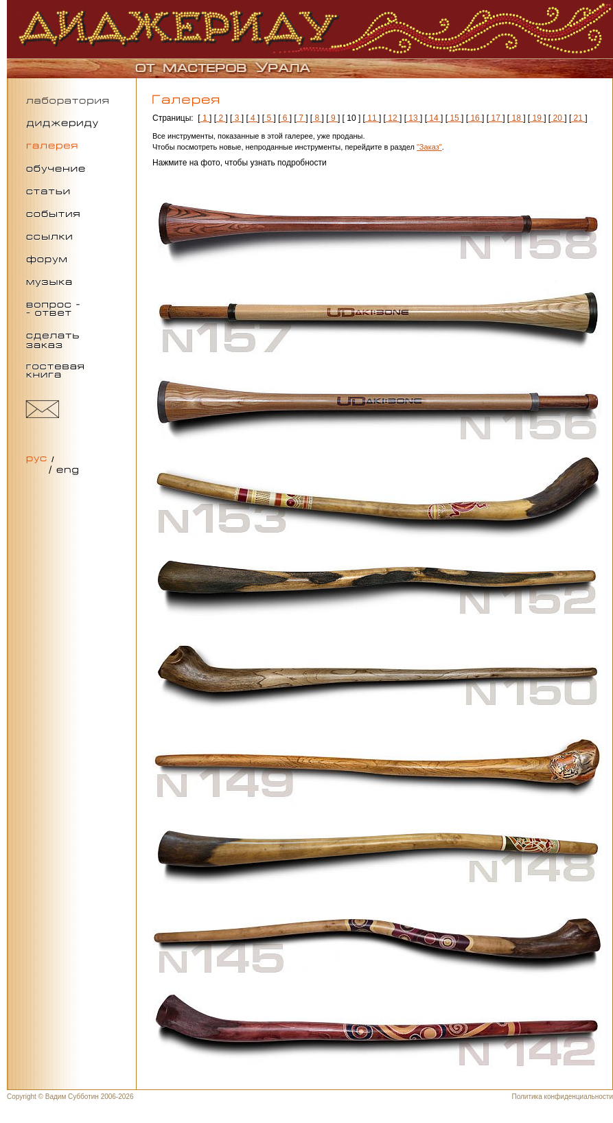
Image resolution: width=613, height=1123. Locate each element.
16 (475, 118)
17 (495, 118)
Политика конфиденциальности (562, 1096)
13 (413, 118)
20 (557, 118)
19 (537, 118)
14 (434, 118)
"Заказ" (429, 147)
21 (578, 118)
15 (454, 118)
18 (516, 118)
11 (372, 118)
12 (393, 118)
